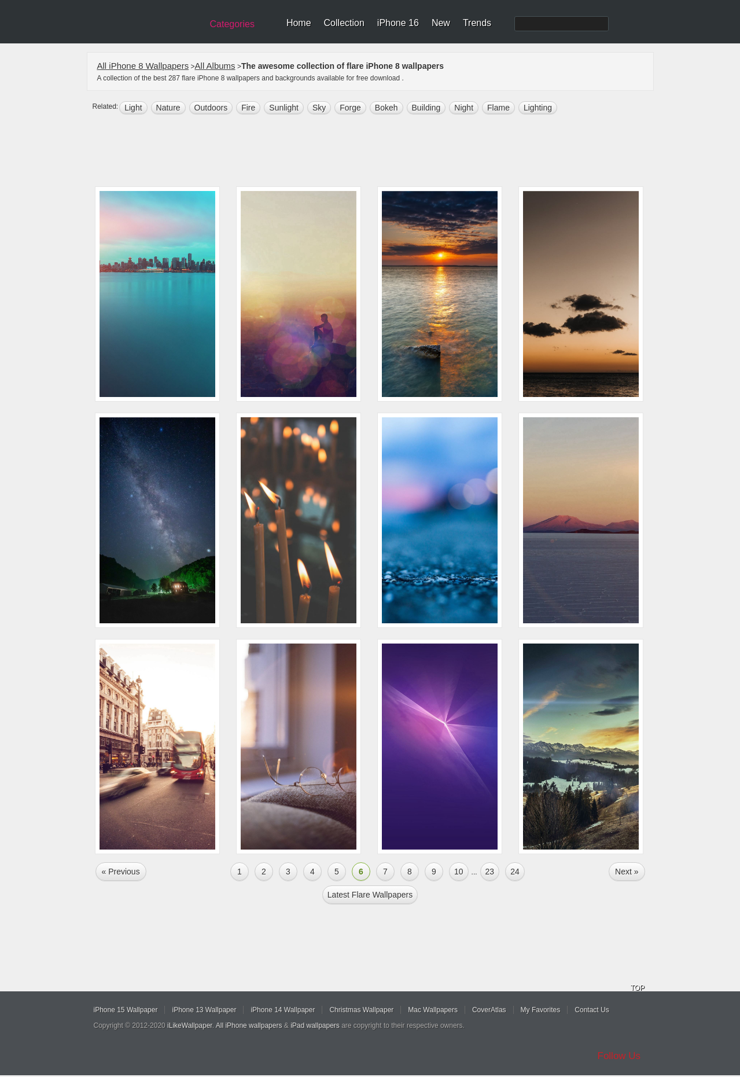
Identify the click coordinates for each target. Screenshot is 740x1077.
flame (498, 107)
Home (298, 23)
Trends (477, 23)
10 (458, 871)
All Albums (215, 66)
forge (350, 107)
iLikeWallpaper (189, 1025)
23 (490, 871)
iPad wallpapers (315, 1025)
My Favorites (541, 1010)
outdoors (211, 107)
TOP (638, 988)
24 (515, 871)
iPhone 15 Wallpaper (126, 1010)
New (441, 23)
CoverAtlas (489, 1010)
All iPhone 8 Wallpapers (143, 66)
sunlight (284, 107)
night (463, 107)
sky (319, 107)
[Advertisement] (377, 152)
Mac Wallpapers (433, 1010)
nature (168, 107)
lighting (538, 107)
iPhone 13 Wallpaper (204, 1010)
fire (248, 107)
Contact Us (592, 1010)
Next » (626, 871)
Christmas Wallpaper (361, 1010)
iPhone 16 (398, 23)
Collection (344, 23)
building (426, 107)
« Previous (121, 871)
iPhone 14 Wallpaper (283, 1010)
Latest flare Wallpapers (370, 894)
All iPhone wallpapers (249, 1025)
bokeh (386, 107)
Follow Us (619, 1055)
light (133, 107)
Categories (232, 24)
